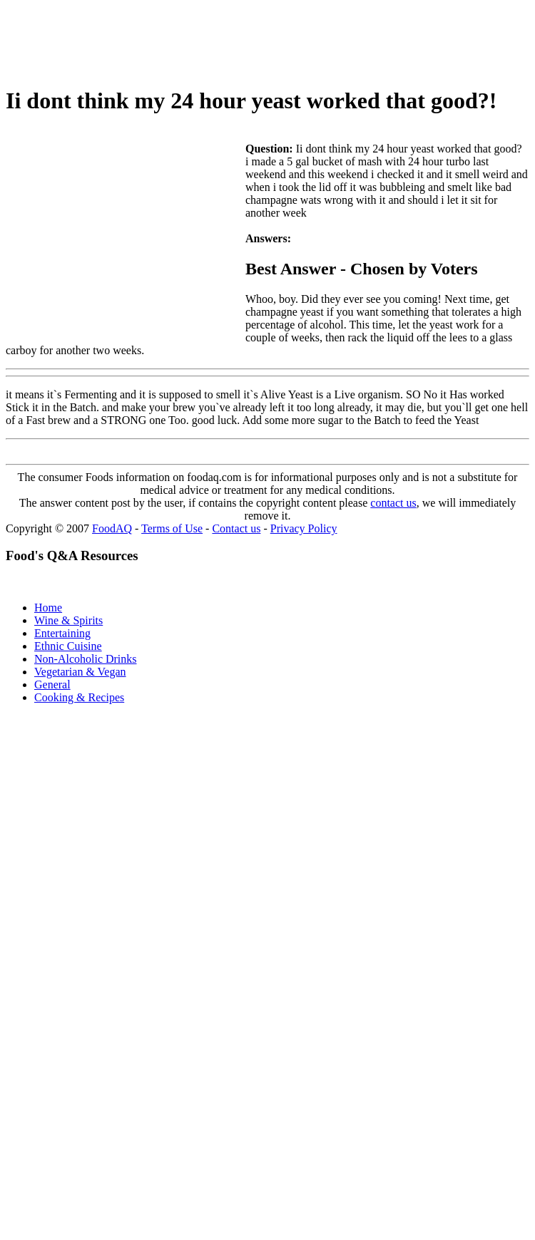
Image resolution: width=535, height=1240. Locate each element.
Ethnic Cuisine (68, 646)
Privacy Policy (303, 528)
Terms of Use (172, 528)
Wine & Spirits (68, 620)
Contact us (236, 528)
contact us (393, 503)
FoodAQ (112, 528)
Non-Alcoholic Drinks (85, 659)
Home (48, 607)
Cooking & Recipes (79, 697)
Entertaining (62, 633)
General (52, 684)
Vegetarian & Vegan (80, 672)
